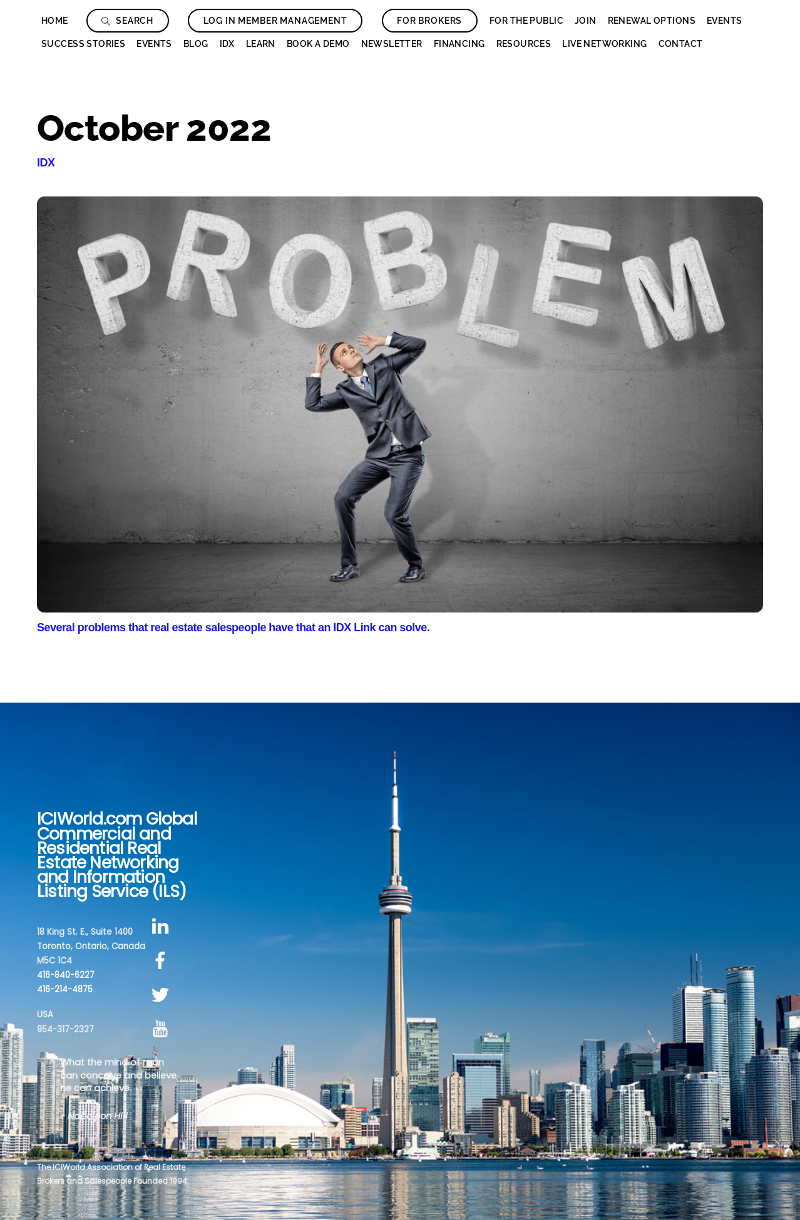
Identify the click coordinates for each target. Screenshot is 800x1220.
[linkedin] (162, 927)
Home (54, 21)
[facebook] (162, 961)
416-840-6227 (66, 975)
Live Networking (604, 44)
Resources (523, 44)
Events (724, 21)
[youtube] (162, 1029)
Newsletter (392, 44)
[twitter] (162, 995)
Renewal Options (651, 21)
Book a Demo (318, 44)
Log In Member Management (275, 21)
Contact (681, 44)
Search (127, 21)
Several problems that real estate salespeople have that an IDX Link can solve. (233, 627)
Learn (260, 44)
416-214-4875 (65, 989)
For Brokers (429, 21)
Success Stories (83, 44)
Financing (459, 44)
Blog (195, 44)
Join (586, 21)
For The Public (526, 21)
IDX (227, 44)
